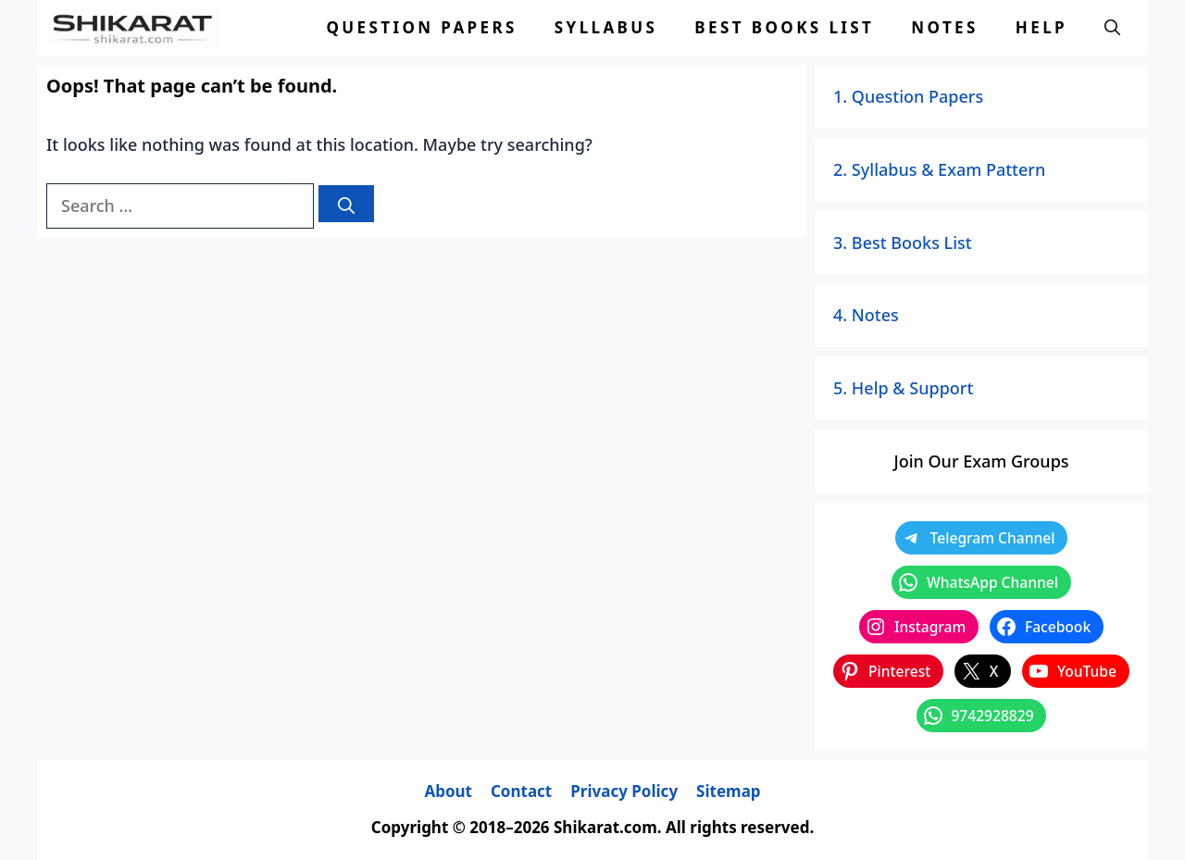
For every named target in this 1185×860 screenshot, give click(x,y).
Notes (944, 27)
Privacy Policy (624, 791)
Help (1041, 27)
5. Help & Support (903, 388)
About (448, 791)
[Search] (346, 203)
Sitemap (728, 791)
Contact (521, 791)
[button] (1112, 28)
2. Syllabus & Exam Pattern (939, 169)
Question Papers (421, 27)
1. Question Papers (908, 96)
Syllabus (606, 27)
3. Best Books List (902, 242)
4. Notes (866, 315)
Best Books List (784, 27)
